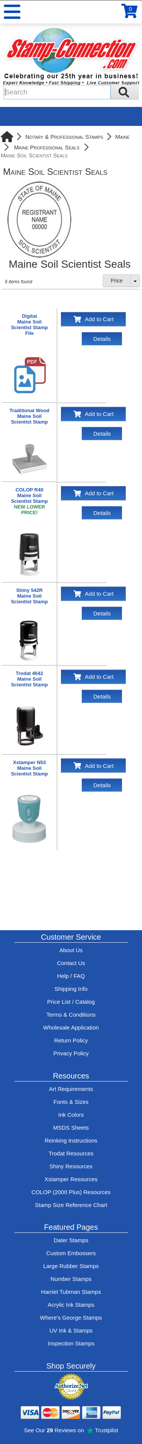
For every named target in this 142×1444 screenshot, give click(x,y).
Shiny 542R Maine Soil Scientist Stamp (29, 595)
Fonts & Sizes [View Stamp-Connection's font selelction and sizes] (71, 1102)
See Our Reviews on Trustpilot (71, 1430)
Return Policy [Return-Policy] (71, 1040)
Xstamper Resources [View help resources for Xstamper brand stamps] (70, 1179)
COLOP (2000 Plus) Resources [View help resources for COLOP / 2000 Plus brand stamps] (71, 1192)
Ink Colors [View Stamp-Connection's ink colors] (71, 1114)
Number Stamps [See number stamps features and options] (70, 1279)
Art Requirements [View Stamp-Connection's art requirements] (71, 1089)
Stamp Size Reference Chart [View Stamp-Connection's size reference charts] (71, 1205)
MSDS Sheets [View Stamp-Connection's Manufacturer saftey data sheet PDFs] (71, 1127)
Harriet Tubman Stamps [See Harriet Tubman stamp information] (71, 1292)
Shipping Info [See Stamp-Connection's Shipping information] (71, 989)
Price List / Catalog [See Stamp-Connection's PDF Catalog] (71, 1001)
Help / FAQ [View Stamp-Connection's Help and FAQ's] (71, 976)
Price (117, 281)
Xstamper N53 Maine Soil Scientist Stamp (29, 768)
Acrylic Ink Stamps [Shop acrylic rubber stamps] (71, 1304)
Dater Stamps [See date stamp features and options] (71, 1240)
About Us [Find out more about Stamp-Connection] (71, 950)
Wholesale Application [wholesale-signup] (71, 1027)
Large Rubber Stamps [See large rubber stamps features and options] (71, 1266)
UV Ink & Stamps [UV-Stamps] (70, 1330)
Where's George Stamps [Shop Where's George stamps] (71, 1317)
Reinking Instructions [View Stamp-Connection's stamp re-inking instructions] (71, 1140)
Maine (122, 136)
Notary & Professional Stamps (64, 136)
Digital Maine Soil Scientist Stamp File (29, 324)
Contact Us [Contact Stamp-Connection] (71, 963)
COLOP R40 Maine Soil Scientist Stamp (29, 501)
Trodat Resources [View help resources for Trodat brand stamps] (71, 1153)
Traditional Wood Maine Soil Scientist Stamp (29, 416)
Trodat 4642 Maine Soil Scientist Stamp (29, 678)
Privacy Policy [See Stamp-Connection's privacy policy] (71, 1053)
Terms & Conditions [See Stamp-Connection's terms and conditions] (70, 1014)
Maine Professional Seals (47, 147)
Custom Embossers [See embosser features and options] (71, 1253)
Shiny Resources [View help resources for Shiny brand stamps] (71, 1166)
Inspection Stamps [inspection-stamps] (71, 1343)
